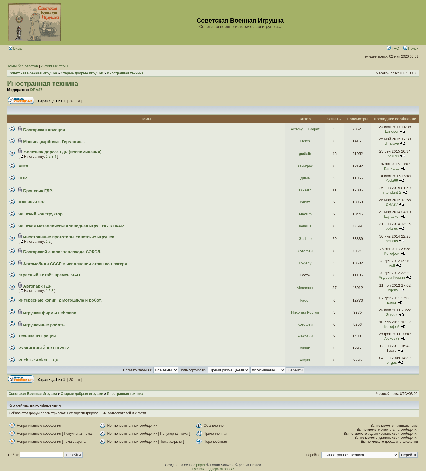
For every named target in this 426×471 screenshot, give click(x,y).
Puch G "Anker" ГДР (38, 360)
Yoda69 (391, 180)
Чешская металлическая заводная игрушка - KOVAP (71, 226)
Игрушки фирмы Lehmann (49, 313)
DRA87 (36, 90)
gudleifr (305, 153)
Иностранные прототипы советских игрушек (68, 237)
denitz (305, 202)
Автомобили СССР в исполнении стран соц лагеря (75, 264)
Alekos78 (305, 336)
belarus (305, 226)
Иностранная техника (42, 83)
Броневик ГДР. (38, 191)
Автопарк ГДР (37, 286)
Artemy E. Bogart (305, 129)
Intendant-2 (391, 192)
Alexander (305, 288)
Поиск (410, 48)
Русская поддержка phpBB (213, 469)
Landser (392, 131)
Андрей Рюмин (392, 277)
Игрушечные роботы (44, 325)
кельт (391, 302)
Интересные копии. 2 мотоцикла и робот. (60, 300)
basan (305, 348)
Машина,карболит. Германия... (54, 142)
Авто (23, 166)
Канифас (305, 166)
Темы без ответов (22, 66)
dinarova (392, 143)
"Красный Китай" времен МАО (49, 275)
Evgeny (305, 263)
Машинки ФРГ (32, 202)
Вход (15, 48)
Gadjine (305, 238)
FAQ (393, 48)
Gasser (392, 314)
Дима (305, 178)
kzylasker (392, 216)
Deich (305, 141)
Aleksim (305, 214)
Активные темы (54, 66)
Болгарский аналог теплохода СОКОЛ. (62, 252)
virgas (305, 360)
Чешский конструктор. (41, 214)
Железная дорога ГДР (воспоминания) (62, 152)
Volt (392, 265)
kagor (305, 300)
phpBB (201, 465)
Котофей (305, 251)
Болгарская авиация (44, 130)
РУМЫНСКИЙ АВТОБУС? (43, 348)
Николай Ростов (305, 312)
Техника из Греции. (37, 336)
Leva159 (392, 156)
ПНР (22, 178)
